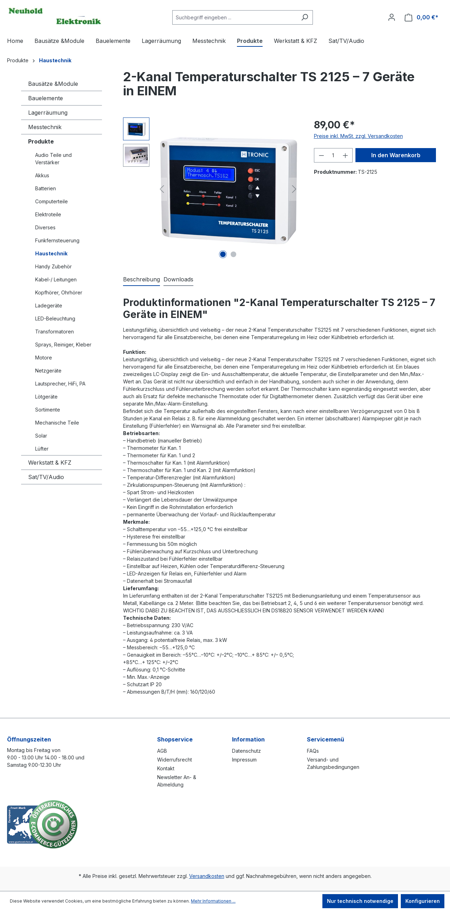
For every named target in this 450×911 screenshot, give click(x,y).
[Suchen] (304, 17)
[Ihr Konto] (391, 17)
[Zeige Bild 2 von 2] (233, 254)
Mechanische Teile (57, 423)
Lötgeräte (46, 397)
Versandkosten (206, 876)
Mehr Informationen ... (213, 901)
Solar (41, 436)
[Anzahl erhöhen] (345, 155)
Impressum (244, 760)
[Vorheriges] (161, 189)
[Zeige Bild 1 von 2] (223, 254)
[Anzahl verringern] (321, 155)
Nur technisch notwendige (360, 901)
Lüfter (42, 449)
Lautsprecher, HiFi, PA (60, 384)
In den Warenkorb (395, 155)
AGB (162, 751)
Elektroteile (48, 214)
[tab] (141, 279)
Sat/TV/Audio (46, 476)
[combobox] (234, 17)
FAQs (313, 751)
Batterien (45, 188)
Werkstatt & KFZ (49, 462)
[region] (211, 189)
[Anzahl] (333, 155)
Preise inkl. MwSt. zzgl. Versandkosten (358, 136)
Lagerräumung (48, 112)
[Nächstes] (294, 189)
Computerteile (51, 201)
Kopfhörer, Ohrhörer (58, 292)
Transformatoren (54, 332)
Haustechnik (51, 253)
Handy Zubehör (53, 266)
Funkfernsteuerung (57, 240)
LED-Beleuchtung (55, 318)
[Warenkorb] (421, 17)
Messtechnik (45, 126)
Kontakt (165, 768)
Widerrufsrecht (174, 760)
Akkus (42, 175)
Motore (43, 358)
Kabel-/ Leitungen (56, 279)
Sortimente (47, 410)
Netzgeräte (48, 371)
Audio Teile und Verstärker (53, 158)
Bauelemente (45, 98)
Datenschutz (246, 751)
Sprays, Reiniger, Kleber (63, 345)
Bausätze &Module (53, 83)
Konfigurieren (422, 901)
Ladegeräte (48, 305)
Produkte (41, 141)
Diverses (45, 227)
